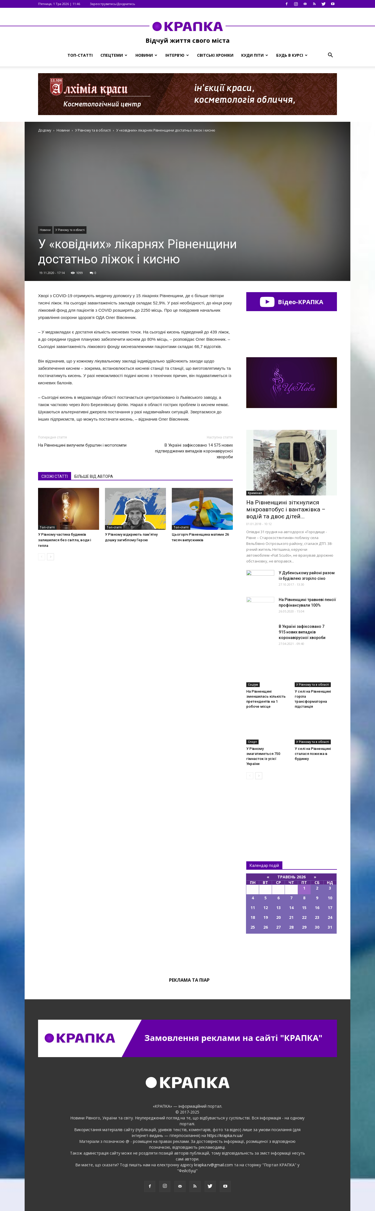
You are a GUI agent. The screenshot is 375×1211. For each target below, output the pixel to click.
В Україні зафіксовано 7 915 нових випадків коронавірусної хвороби (302, 632)
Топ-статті (80, 55)
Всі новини (265, 811)
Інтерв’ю (177, 55)
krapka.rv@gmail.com (213, 1164)
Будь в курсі (292, 55)
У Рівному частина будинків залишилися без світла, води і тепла (64, 540)
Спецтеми (113, 55)
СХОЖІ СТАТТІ (54, 476)
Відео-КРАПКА (291, 301)
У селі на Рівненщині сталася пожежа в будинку (313, 754)
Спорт (252, 742)
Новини (146, 55)
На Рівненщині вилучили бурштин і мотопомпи (82, 445)
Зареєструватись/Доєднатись (112, 4)
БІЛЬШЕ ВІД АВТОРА (93, 476)
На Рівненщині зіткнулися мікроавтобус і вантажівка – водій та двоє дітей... (285, 509)
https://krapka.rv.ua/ (225, 1135)
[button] (330, 55)
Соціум (253, 684)
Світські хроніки (215, 55)
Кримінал (255, 493)
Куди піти (254, 55)
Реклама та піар (189, 980)
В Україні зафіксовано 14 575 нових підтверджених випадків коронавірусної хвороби (194, 451)
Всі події (292, 953)
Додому (44, 130)
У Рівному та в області (70, 230)
